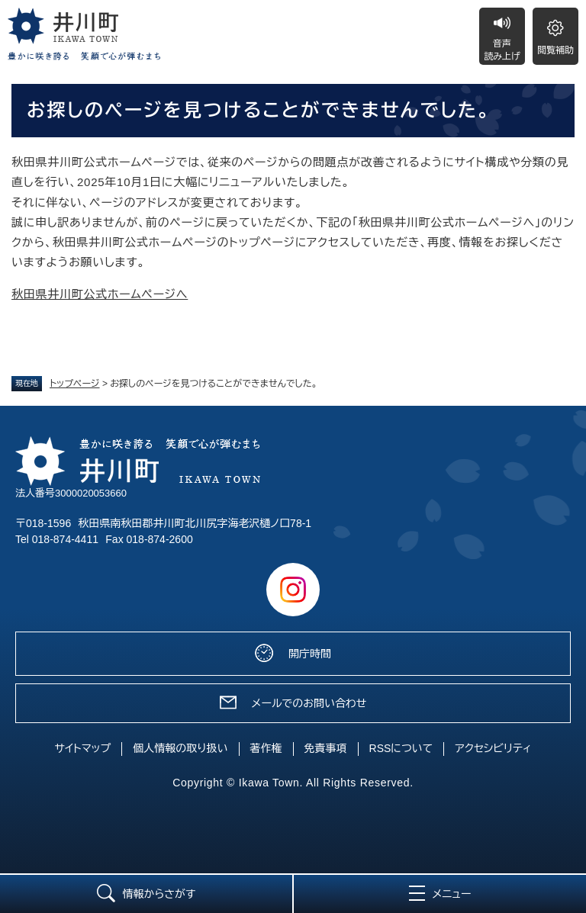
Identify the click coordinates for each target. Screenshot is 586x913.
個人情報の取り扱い (180, 748)
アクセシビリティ (493, 748)
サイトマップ (83, 748)
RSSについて (401, 748)
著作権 (266, 748)
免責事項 (325, 748)
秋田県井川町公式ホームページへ (99, 294)
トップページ (75, 383)
